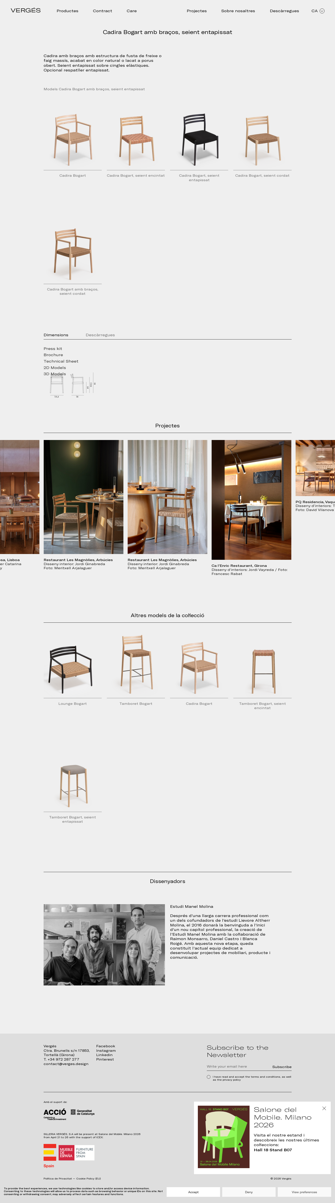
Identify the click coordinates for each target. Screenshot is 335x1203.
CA (318, 11)
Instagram (106, 1051)
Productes (67, 11)
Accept (193, 1192)
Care (132, 11)
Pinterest (105, 1059)
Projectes (197, 11)
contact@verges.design (66, 1064)
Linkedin (104, 1055)
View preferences (304, 1192)
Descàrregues (284, 11)
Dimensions (56, 335)
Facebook (105, 1046)
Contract (102, 11)
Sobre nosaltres (238, 11)
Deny (249, 1192)
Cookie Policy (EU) (88, 1178)
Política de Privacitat (58, 1178)
